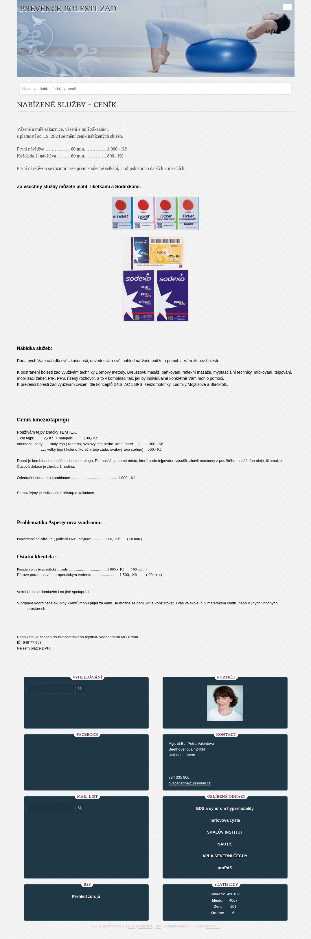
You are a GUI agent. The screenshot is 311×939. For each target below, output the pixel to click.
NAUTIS (224, 844)
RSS (131, 926)
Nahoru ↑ (213, 926)
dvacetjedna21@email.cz (190, 783)
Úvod (26, 89)
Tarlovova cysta (225, 820)
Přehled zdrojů (86, 896)
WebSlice (145, 926)
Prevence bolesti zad (68, 8)
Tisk (158, 926)
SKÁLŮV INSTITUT (225, 832)
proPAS (225, 867)
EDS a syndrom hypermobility (225, 808)
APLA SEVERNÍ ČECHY (225, 856)
